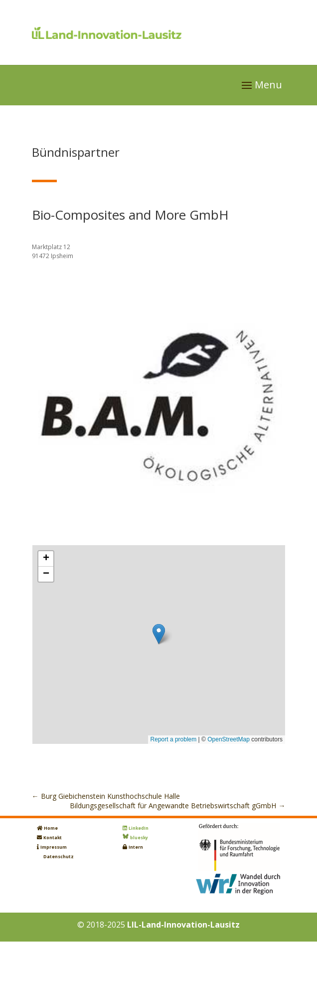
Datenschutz (58, 857)
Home (51, 828)
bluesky (139, 838)
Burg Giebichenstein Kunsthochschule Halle (106, 796)
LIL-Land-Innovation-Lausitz (183, 924)
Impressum (53, 847)
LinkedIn (139, 828)
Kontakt (52, 838)
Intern (136, 847)
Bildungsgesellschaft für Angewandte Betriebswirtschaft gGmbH (177, 805)
